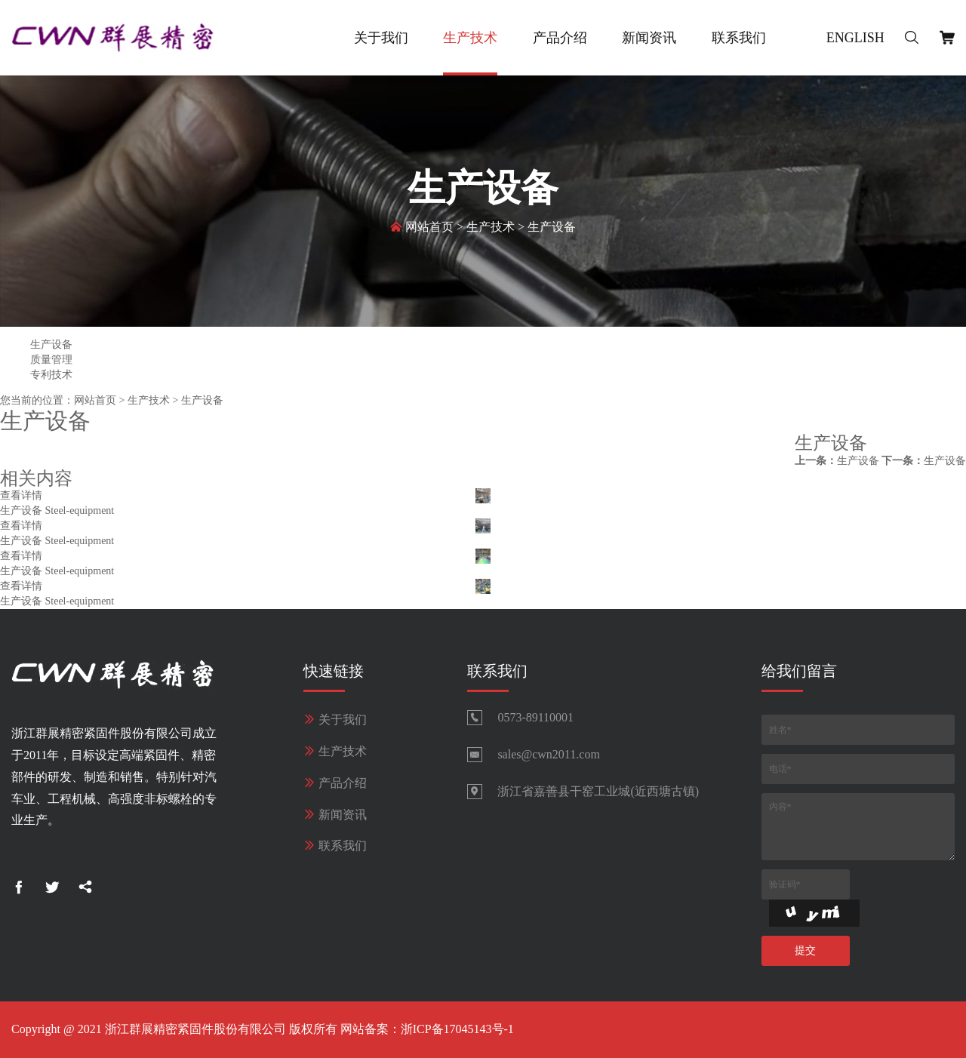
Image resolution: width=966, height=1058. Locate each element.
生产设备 (552, 228)
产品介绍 (560, 37)
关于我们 (381, 37)
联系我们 (739, 37)
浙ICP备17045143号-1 (457, 1029)
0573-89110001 (535, 717)
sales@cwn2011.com (548, 754)
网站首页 (429, 228)
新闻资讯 (649, 37)
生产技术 (470, 37)
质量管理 (51, 359)
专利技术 (51, 374)
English (855, 37)
